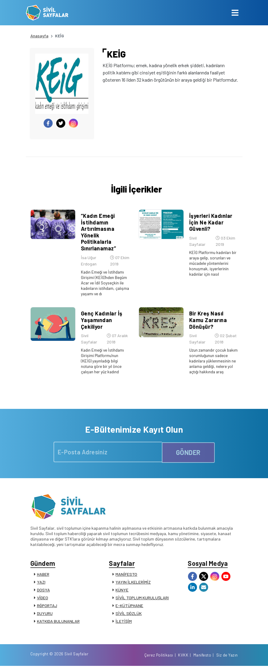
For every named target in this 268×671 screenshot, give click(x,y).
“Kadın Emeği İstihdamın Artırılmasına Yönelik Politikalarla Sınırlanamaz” (98, 235)
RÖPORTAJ (47, 607)
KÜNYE (122, 591)
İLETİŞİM (124, 623)
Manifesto (202, 659)
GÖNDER (188, 452)
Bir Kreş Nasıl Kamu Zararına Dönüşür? (207, 321)
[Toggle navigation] (235, 12)
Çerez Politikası (158, 659)
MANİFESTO (126, 576)
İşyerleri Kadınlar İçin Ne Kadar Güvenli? (210, 225)
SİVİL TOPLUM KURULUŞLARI (142, 599)
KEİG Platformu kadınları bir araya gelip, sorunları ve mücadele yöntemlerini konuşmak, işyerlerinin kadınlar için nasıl (210, 269)
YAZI (41, 583)
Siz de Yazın (227, 659)
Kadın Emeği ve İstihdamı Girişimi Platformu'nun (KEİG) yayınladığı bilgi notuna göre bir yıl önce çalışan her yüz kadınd (102, 361)
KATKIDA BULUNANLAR (58, 623)
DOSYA (43, 591)
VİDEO (42, 599)
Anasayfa (39, 35)
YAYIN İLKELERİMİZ (133, 583)
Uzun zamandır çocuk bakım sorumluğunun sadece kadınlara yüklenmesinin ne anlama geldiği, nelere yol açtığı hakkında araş (210, 364)
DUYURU (45, 615)
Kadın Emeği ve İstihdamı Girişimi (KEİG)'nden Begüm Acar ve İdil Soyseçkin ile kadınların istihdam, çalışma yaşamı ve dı (104, 285)
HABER (43, 576)
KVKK (183, 659)
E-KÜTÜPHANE (129, 607)
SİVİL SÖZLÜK (129, 615)
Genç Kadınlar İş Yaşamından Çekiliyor (101, 321)
